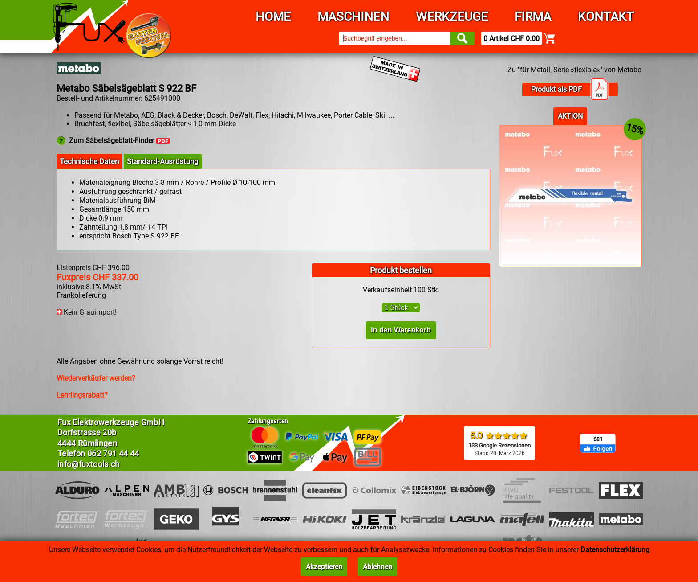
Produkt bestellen (401, 270)
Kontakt (606, 16)
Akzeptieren (324, 566)
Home (273, 16)
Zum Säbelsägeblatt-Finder (119, 140)
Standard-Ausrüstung (163, 161)
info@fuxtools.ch (88, 464)
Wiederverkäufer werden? (96, 378)
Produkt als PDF (570, 89)
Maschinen (353, 16)
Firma (533, 16)
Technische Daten (89, 161)
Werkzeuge (452, 16)
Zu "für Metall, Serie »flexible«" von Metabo (574, 70)
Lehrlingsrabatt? (82, 395)
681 (598, 439)
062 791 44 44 (113, 453)
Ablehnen (377, 566)
